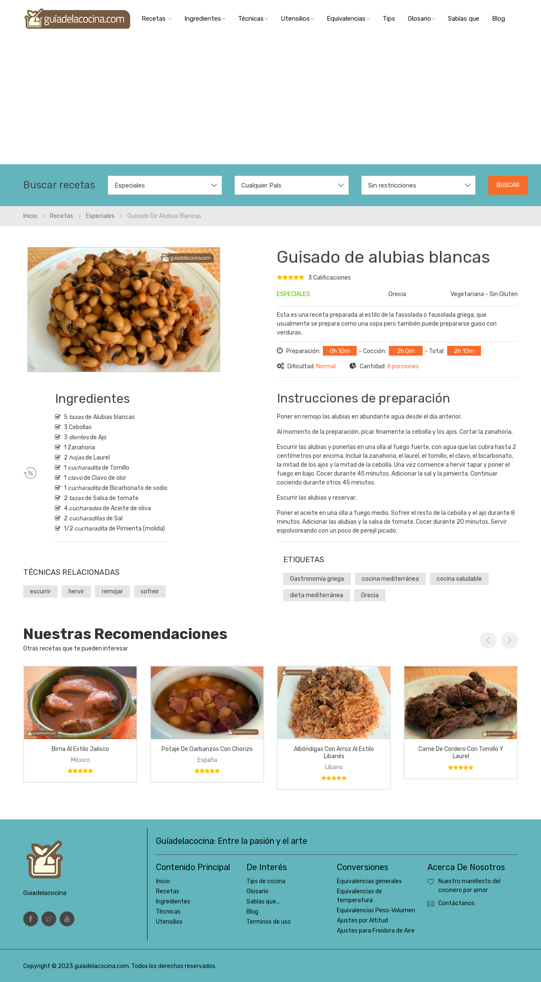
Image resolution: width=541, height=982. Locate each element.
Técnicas (253, 18)
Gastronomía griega (317, 578)
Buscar (508, 185)
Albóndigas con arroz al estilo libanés (334, 752)
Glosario (421, 18)
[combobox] (165, 185)
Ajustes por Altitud (362, 920)
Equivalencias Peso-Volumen (376, 910)
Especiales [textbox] (130, 185)
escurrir (40, 591)
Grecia (370, 595)
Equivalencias (348, 18)
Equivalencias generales (369, 881)
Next (509, 640)
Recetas (157, 18)
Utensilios (297, 18)
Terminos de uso (268, 921)
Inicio (30, 216)
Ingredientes (204, 18)
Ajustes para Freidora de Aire (376, 930)
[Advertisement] (270, 101)
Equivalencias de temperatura (359, 896)
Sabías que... (263, 901)
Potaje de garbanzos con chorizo (207, 749)
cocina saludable (459, 578)
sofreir (150, 591)
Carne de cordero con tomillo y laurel (460, 752)
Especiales (100, 216)
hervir (76, 591)
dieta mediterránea (316, 595)
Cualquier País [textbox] (261, 185)
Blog (498, 18)
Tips (389, 18)
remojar (112, 591)
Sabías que (463, 18)
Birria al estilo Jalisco (80, 749)
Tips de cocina (265, 881)
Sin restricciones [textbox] (392, 185)
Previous (488, 640)
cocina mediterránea (390, 578)
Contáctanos (456, 903)
